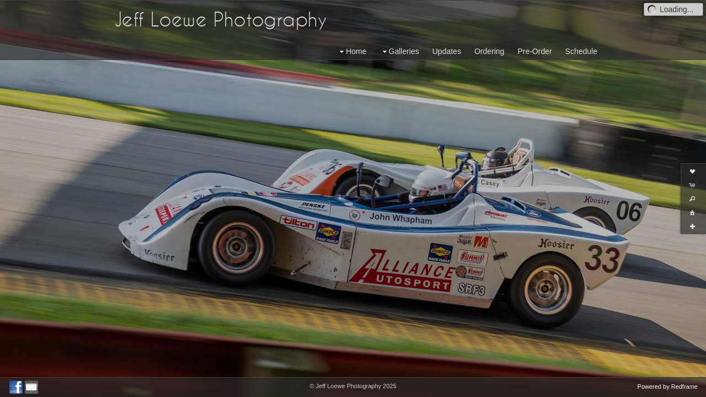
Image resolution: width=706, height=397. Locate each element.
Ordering (489, 51)
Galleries (399, 51)
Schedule (581, 51)
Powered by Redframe (668, 386)
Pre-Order (534, 51)
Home (351, 51)
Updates (446, 51)
